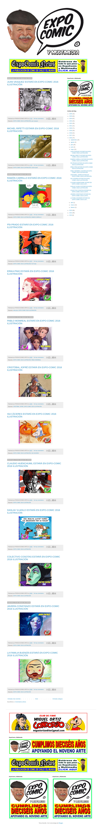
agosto (73, 142)
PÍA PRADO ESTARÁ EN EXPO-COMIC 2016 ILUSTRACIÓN (81, 163)
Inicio (36, 699)
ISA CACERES (35, 453)
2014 (70, 213)
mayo (72, 149)
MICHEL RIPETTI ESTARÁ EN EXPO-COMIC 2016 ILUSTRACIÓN (80, 156)
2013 (70, 215)
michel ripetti (34, 167)
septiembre (74, 140)
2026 (70, 114)
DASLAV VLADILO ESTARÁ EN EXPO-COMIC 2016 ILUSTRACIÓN (81, 187)
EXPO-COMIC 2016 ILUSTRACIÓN (22, 121)
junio (72, 147)
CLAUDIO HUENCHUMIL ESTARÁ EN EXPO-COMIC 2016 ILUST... (81, 183)
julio (72, 144)
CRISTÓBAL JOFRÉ (18, 406)
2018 (70, 133)
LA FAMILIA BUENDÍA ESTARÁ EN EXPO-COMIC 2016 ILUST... (80, 198)
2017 (70, 135)
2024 (70, 118)
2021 (70, 126)
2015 (70, 210)
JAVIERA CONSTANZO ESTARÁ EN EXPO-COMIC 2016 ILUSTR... (80, 194)
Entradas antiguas (58, 699)
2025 (70, 116)
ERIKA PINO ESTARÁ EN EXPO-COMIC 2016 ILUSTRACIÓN (81, 167)
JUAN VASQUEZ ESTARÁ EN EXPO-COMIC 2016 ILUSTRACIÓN (80, 152)
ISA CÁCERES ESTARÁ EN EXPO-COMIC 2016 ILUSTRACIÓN (80, 179)
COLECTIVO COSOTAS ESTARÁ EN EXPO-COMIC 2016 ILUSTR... (80, 191)
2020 (70, 128)
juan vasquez (34, 121)
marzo (73, 205)
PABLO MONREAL (36, 360)
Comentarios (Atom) (20, 702)
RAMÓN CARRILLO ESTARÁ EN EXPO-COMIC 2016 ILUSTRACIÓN (81, 160)
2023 (70, 121)
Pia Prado (33, 263)
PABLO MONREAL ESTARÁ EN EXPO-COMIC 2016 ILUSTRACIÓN (81, 171)
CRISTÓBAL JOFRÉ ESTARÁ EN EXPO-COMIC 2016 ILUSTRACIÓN (81, 175)
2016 (70, 138)
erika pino (15, 310)
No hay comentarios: (39, 118)
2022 (70, 123)
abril (72, 202)
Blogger (61, 823)
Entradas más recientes (14, 699)
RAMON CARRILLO (36, 217)
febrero (73, 207)
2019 (70, 130)
